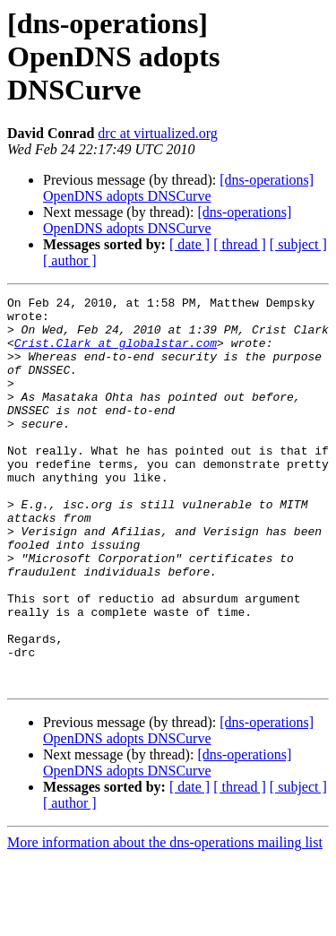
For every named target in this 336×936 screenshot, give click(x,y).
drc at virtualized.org (157, 133)
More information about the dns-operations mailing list (165, 920)
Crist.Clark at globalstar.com (115, 353)
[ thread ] (239, 244)
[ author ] (70, 260)
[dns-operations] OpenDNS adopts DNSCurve (178, 188)
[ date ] (189, 244)
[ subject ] (298, 244)
